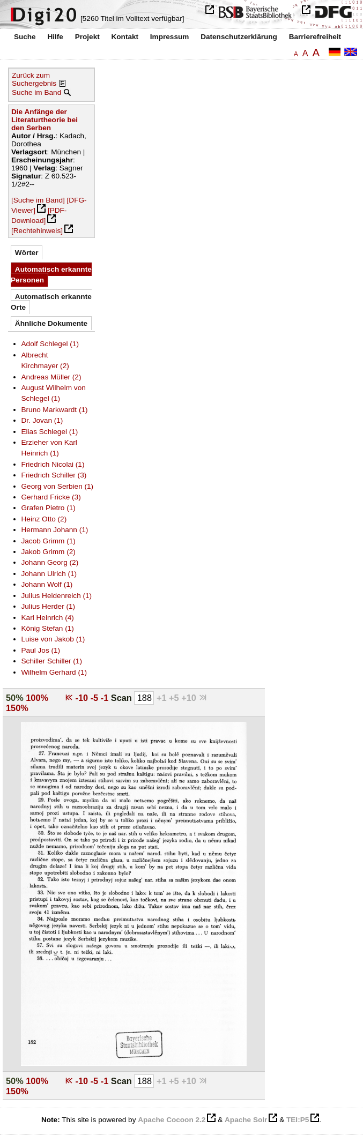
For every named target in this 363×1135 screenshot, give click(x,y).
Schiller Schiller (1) (51, 661)
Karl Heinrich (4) (47, 618)
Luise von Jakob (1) (53, 639)
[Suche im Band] (38, 200)
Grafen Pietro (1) (48, 508)
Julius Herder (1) (48, 606)
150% (17, 708)
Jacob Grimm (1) (48, 541)
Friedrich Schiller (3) (54, 475)
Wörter (27, 253)
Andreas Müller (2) (51, 377)
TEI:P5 (297, 1120)
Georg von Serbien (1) (57, 486)
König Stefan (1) (47, 628)
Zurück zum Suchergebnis (34, 79)
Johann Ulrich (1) (49, 574)
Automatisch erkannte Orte (51, 302)
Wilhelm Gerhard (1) (54, 672)
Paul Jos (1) (41, 650)
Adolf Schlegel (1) (50, 344)
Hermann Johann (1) (54, 530)
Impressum (169, 37)
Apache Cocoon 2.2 (171, 1120)
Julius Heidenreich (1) (56, 596)
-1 (106, 698)
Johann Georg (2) (50, 562)
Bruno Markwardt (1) (54, 410)
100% (37, 698)
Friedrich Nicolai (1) (53, 464)
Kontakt (124, 37)
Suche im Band (36, 92)
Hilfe (55, 37)
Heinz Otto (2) (44, 519)
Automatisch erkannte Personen (51, 274)
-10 (83, 698)
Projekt (87, 37)
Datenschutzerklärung (239, 37)
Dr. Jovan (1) (42, 420)
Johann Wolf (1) (47, 584)
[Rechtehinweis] (37, 231)
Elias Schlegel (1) (49, 432)
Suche (25, 37)
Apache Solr (246, 1120)
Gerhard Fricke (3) (51, 497)
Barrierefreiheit (315, 37)
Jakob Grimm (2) (48, 552)
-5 (96, 698)
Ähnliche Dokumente (51, 323)
